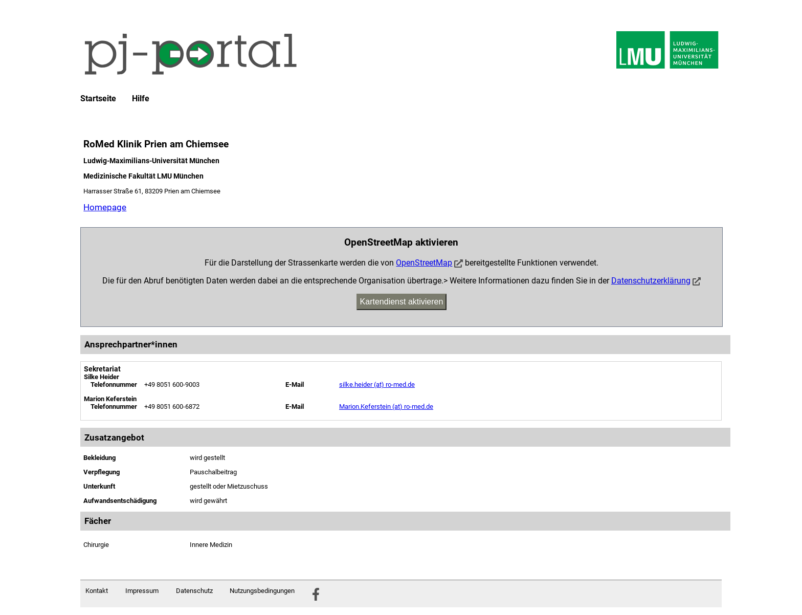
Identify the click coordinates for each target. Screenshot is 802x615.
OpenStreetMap (424, 263)
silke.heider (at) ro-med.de (377, 384)
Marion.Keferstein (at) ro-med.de (386, 406)
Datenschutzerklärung (650, 280)
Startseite (98, 98)
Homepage (104, 207)
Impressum (142, 591)
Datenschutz (194, 591)
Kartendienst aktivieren (401, 301)
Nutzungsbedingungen (262, 591)
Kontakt (96, 591)
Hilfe (140, 98)
